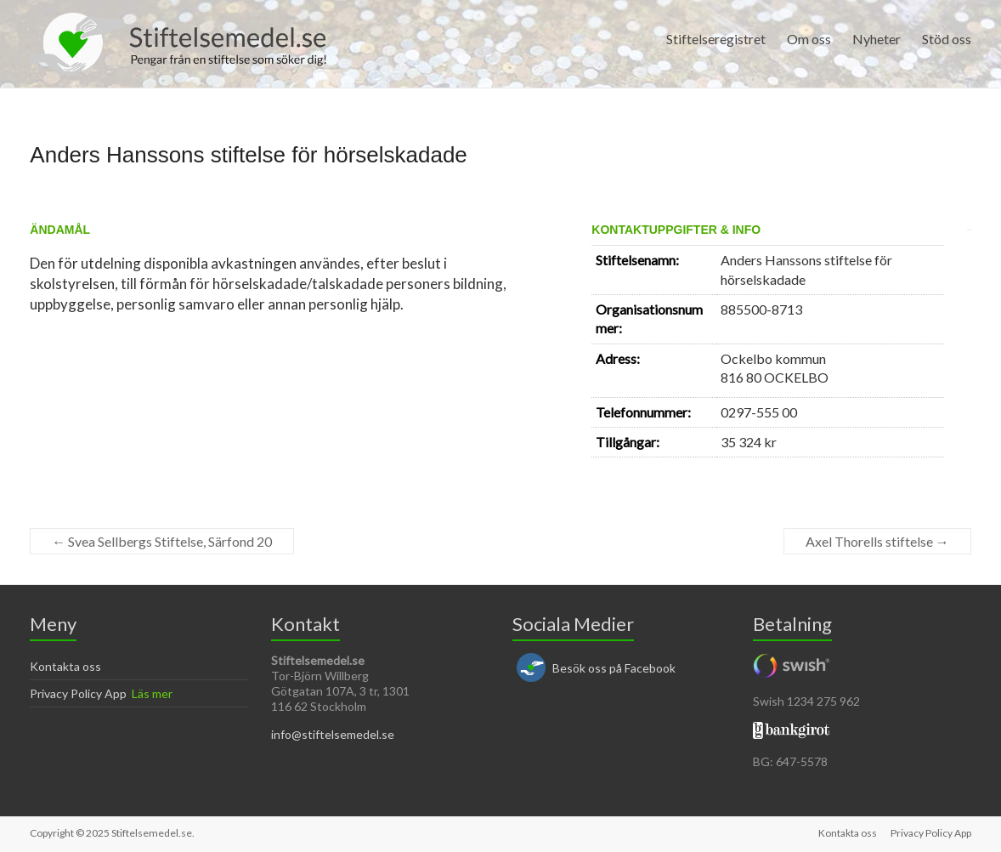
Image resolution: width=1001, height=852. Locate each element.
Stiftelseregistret (716, 39)
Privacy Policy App (78, 693)
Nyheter (876, 39)
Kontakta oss (65, 666)
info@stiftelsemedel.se (332, 734)
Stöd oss (946, 39)
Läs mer (152, 693)
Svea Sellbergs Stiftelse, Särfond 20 (162, 541)
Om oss (809, 39)
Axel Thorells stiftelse (877, 541)
